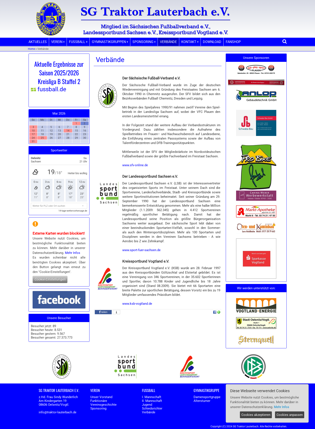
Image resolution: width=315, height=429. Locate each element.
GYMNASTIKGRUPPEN (110, 42)
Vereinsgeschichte (103, 405)
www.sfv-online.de (135, 165)
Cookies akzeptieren (255, 415)
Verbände (148, 412)
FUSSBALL (78, 42)
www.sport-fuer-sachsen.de (141, 250)
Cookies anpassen (289, 415)
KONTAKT (189, 42)
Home (31, 48)
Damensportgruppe (207, 397)
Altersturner (202, 401)
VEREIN (58, 42)
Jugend (147, 405)
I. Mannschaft (151, 397)
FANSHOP (233, 42)
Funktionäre (98, 401)
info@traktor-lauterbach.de (57, 412)
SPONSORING (143, 42)
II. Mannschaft (152, 401)
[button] (103, 312)
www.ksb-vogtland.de (137, 304)
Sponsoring (98, 408)
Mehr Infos (72, 253)
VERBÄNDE (168, 42)
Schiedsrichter (152, 408)
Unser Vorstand (101, 397)
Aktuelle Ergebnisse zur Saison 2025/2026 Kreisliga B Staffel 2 (59, 73)
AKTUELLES (38, 42)
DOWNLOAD (212, 42)
